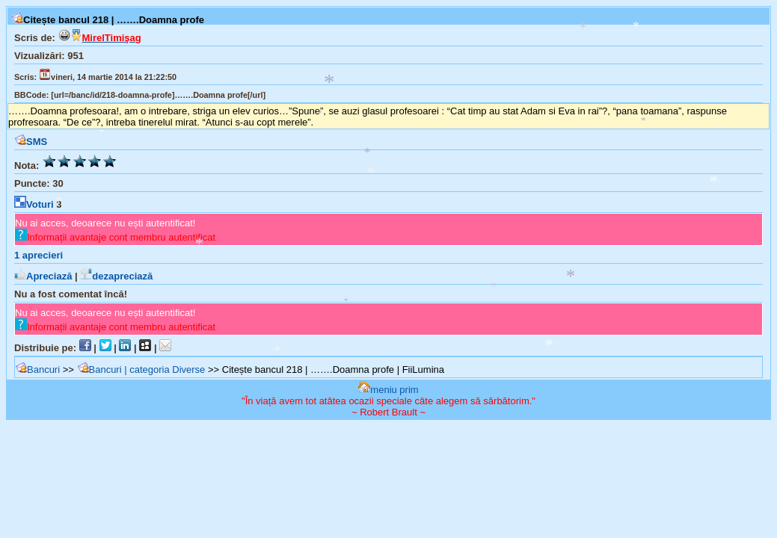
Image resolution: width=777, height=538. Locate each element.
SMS (30, 141)
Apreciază (43, 276)
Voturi (34, 204)
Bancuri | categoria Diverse (141, 369)
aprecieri (38, 255)
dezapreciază (116, 276)
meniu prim (388, 389)
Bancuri (37, 369)
